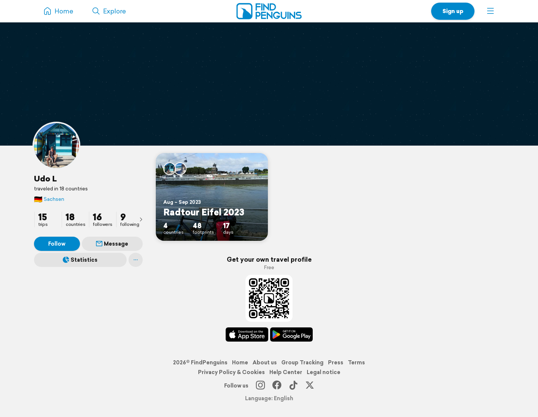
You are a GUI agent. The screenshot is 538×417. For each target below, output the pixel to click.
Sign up (452, 11)
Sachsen (49, 199)
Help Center (285, 372)
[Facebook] (276, 385)
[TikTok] (293, 385)
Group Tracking (302, 362)
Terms (356, 362)
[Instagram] (260, 385)
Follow (56, 244)
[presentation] (141, 219)
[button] (490, 11)
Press (335, 362)
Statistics (80, 260)
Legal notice (323, 372)
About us (265, 362)
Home (240, 362)
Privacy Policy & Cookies (231, 372)
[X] (309, 385)
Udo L (45, 178)
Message (112, 244)
